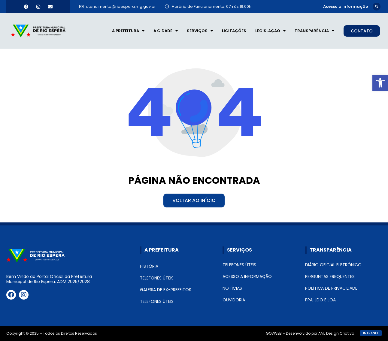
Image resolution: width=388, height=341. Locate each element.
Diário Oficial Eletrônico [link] (333, 265)
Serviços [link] (200, 30)
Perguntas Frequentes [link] (330, 276)
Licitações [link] (234, 31)
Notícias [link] (232, 288)
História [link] (149, 266)
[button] (376, 7)
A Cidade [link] (165, 30)
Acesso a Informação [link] (247, 276)
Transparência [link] (314, 30)
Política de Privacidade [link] (331, 288)
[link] (380, 83)
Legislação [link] (270, 30)
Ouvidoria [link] (234, 300)
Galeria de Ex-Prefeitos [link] (165, 290)
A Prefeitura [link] (128, 30)
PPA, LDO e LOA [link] (320, 300)
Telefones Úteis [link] (157, 278)
